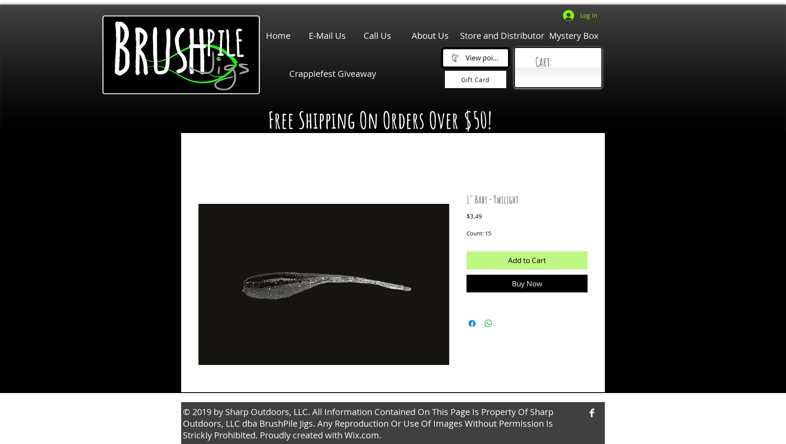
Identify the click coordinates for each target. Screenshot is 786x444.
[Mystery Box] (573, 36)
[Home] (278, 36)
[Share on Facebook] (472, 323)
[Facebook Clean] (592, 413)
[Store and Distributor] (502, 36)
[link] (560, 62)
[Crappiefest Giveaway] (332, 74)
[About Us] (430, 36)
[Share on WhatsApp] (488, 323)
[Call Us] (377, 36)
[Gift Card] (475, 79)
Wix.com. (363, 435)
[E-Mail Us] (327, 36)
